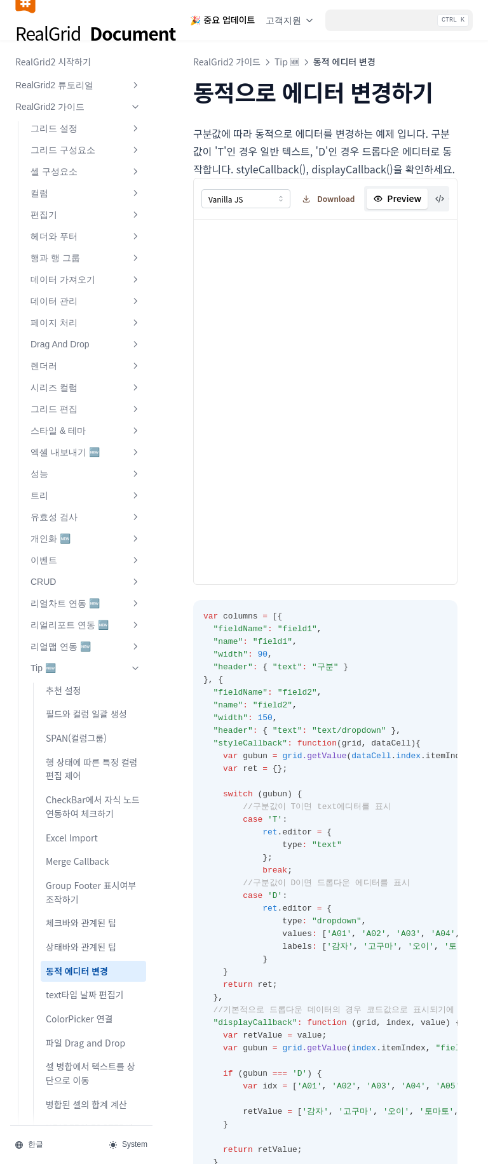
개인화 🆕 (85, 353)
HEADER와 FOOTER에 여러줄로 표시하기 (89, 950)
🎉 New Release (78, 1107)
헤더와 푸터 (85, 51)
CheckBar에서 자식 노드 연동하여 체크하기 (93, 621)
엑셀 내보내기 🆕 (85, 267)
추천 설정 (63, 505)
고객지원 (290, 20)
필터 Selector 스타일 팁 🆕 (91, 1012)
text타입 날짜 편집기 (84, 809)
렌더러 (85, 181)
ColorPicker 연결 (79, 833)
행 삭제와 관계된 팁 (82, 981)
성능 (85, 289)
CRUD (85, 397)
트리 (85, 310)
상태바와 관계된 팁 (81, 762)
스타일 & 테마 (85, 245)
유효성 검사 (85, 332)
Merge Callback (77, 676)
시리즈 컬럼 (85, 202)
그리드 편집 (85, 224)
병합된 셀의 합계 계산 (86, 919)
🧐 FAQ (78, 1085)
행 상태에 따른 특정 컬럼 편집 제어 (91, 584)
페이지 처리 (85, 138)
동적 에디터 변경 (77, 786)
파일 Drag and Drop (85, 858)
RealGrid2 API (78, 1063)
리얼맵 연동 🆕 (85, 461)
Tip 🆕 (85, 483)
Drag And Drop (85, 159)
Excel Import (72, 652)
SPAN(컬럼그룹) (76, 553)
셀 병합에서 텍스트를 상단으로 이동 (90, 888)
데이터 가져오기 (85, 94)
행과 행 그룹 (85, 73)
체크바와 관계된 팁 (81, 738)
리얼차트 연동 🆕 (85, 418)
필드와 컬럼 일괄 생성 (86, 529)
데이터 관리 (85, 116)
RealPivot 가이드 (78, 1042)
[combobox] (245, 198)
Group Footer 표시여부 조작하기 (91, 707)
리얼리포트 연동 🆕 (85, 440)
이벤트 (85, 375)
